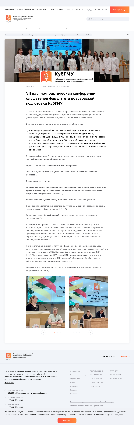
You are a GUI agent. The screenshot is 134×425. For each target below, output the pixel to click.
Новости (24, 35)
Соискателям (116, 375)
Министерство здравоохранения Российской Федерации (92, 402)
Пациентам (68, 28)
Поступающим (10, 28)
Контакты (79, 9)
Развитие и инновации (25, 9)
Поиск (88, 19)
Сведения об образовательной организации (86, 406)
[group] (45, 302)
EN (99, 10)
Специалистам (54, 28)
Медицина (60, 9)
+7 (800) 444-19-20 (15, 400)
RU (96, 10)
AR (106, 10)
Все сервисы (118, 10)
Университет (9, 9)
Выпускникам (107, 28)
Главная (8, 35)
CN (103, 10)
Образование (42, 9)
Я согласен (67, 420)
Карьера (70, 9)
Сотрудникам (39, 28)
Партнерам (80, 28)
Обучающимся (25, 28)
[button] (43, 332)
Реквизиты (9, 383)
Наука (52, 9)
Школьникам (93, 28)
